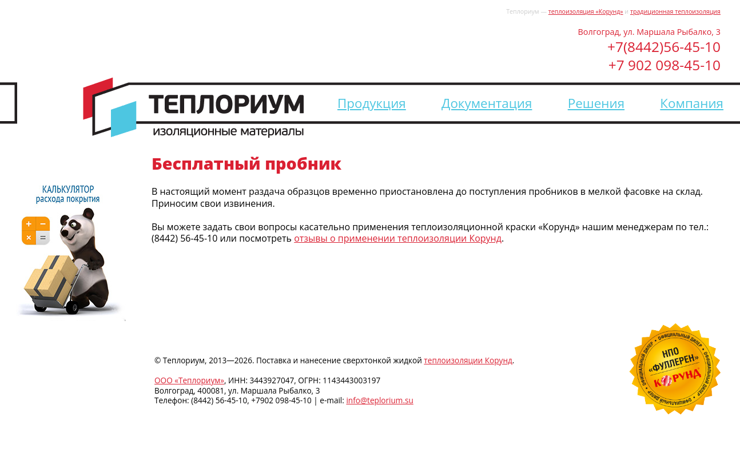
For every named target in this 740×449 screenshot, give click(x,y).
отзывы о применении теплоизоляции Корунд (398, 238)
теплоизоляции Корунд (468, 360)
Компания (691, 103)
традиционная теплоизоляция (675, 11)
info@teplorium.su (379, 400)
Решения (596, 103)
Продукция (371, 103)
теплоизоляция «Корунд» (585, 11)
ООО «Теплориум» (189, 380)
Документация (486, 103)
